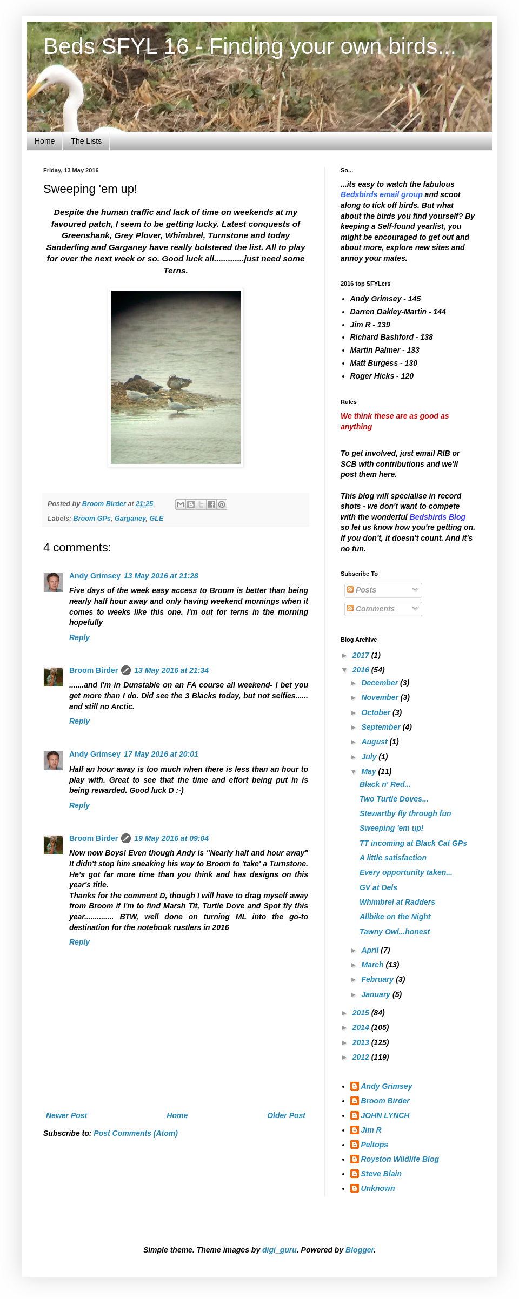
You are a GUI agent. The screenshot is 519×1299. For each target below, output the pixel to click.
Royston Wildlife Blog (400, 1159)
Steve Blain (381, 1173)
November (380, 697)
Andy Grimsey (95, 575)
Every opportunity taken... (406, 872)
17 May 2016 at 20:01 (161, 754)
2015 (361, 1012)
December (380, 682)
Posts (361, 589)
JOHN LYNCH (385, 1115)
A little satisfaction (393, 857)
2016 (361, 669)
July (369, 756)
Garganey (130, 518)
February (378, 979)
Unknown (378, 1188)
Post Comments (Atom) (136, 1133)
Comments (371, 608)
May (369, 771)
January (376, 994)
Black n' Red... (385, 784)
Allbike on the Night (395, 916)
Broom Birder (93, 670)
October (376, 712)
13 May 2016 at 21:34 (171, 670)
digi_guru (279, 1250)
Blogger (359, 1250)
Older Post (286, 1115)
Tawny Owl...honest (395, 931)
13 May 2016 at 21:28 (161, 575)
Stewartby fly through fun (405, 813)
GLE (157, 518)
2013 (361, 1042)
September (381, 727)
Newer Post (66, 1115)
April (371, 950)
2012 (361, 1057)
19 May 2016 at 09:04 (171, 838)
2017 (361, 655)
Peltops (375, 1144)
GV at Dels (378, 887)
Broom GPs (92, 518)
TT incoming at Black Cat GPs (413, 843)
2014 (361, 1027)
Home (45, 141)
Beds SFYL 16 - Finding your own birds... (249, 46)
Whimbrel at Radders (397, 902)
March (373, 964)
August (375, 741)
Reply (79, 637)
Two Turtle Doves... (394, 799)
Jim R (371, 1130)
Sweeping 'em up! (391, 828)
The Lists (86, 141)
